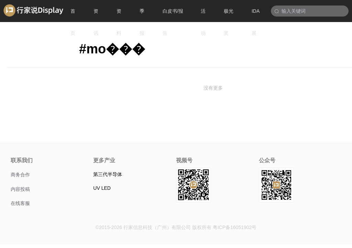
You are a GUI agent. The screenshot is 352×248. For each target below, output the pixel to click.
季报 (142, 15)
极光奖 (228, 15)
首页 (72, 15)
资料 (119, 15)
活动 (203, 15)
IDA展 (256, 15)
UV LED (102, 188)
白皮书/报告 (173, 15)
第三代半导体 (107, 174)
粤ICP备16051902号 (235, 227)
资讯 (96, 15)
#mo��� (112, 49)
